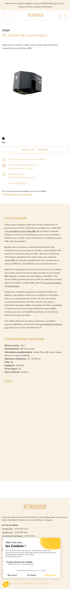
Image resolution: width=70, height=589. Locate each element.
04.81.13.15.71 (20, 183)
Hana (6, 30)
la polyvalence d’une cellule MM (21, 231)
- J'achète (35, 149)
